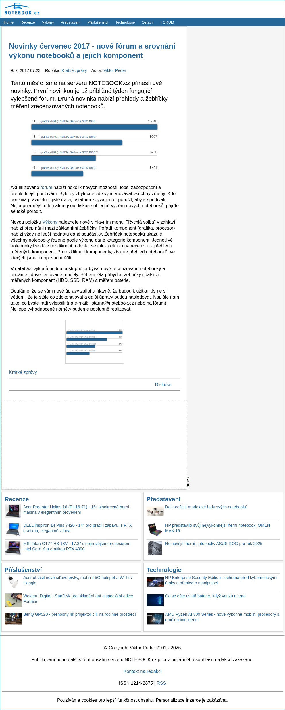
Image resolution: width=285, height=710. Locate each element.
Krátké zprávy (75, 70)
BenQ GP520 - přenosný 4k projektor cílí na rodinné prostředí (79, 614)
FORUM (167, 22)
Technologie (125, 22)
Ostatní (148, 22)
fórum (46, 187)
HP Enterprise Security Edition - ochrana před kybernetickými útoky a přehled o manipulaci (221, 580)
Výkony (48, 22)
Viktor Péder (114, 70)
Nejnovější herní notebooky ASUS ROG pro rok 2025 (213, 543)
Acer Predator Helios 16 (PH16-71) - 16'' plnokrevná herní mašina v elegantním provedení (76, 510)
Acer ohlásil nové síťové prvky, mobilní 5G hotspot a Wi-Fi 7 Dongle (78, 580)
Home (9, 22)
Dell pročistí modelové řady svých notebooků (206, 507)
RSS (161, 683)
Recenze (27, 22)
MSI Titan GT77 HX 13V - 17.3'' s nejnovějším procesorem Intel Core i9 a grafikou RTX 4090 (76, 546)
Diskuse (163, 384)
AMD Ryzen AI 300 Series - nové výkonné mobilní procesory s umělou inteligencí (222, 617)
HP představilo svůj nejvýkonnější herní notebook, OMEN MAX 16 (217, 528)
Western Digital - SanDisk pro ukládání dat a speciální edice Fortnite (78, 599)
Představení (70, 22)
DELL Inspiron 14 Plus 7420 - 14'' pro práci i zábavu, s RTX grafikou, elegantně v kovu (77, 528)
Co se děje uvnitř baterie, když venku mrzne (205, 596)
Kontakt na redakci (143, 671)
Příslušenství (97, 22)
